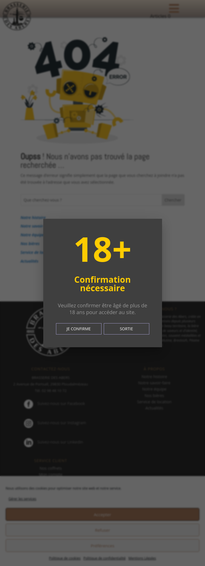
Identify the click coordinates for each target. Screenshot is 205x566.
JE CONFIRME (78, 328)
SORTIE (126, 328)
